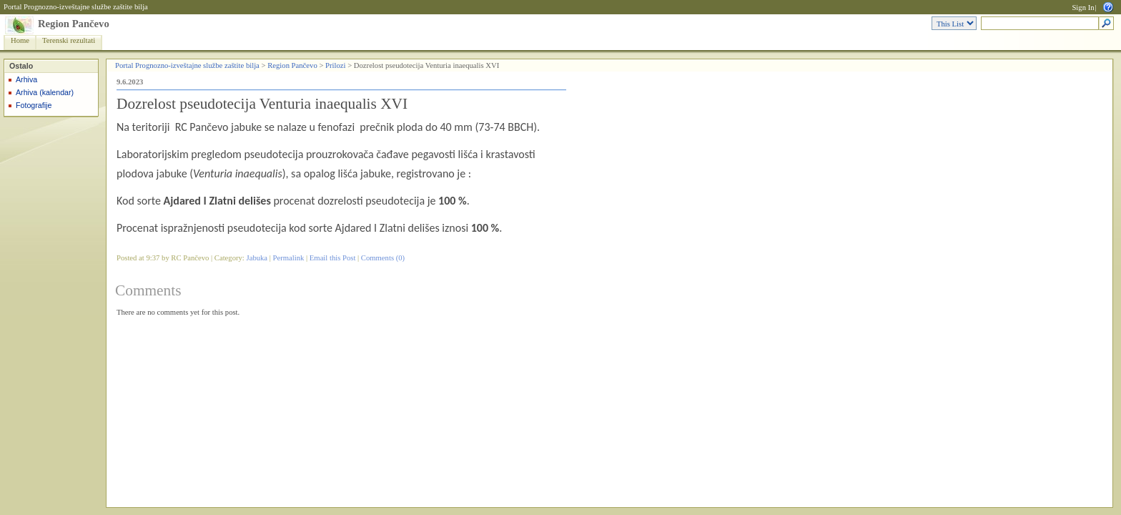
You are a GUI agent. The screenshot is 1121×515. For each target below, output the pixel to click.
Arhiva (26, 79)
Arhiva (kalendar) (45, 92)
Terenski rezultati (68, 40)
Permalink (289, 258)
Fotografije (33, 105)
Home (20, 40)
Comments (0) (383, 258)
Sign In (1083, 7)
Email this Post (333, 258)
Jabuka (257, 258)
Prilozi (335, 65)
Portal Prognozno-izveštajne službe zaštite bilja (76, 7)
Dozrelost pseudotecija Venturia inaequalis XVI (262, 103)
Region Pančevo (73, 23)
